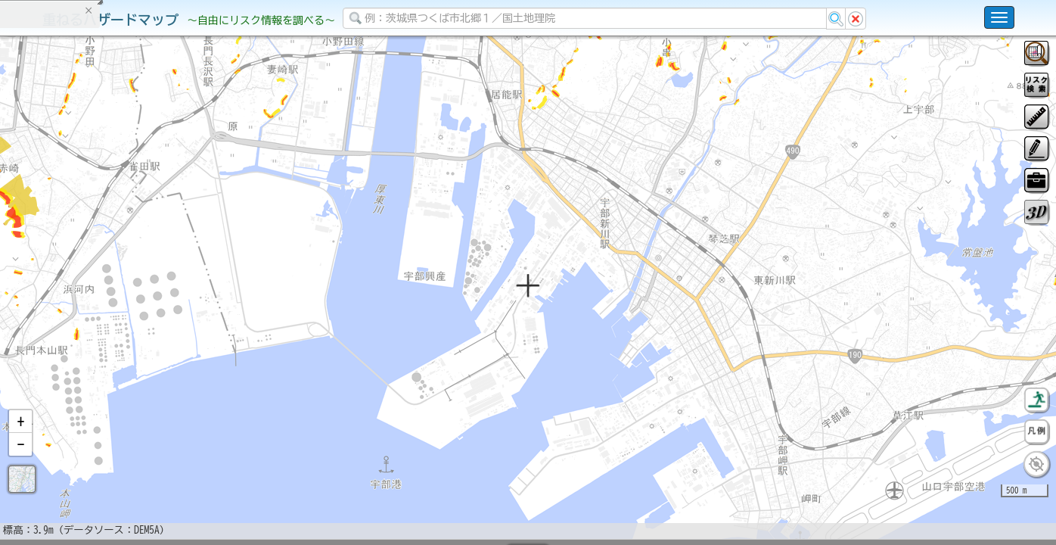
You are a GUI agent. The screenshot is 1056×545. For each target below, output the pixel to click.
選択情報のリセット (159, 298)
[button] (20, 461)
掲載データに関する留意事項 (82, 257)
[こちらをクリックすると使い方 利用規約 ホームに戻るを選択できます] (999, 17)
